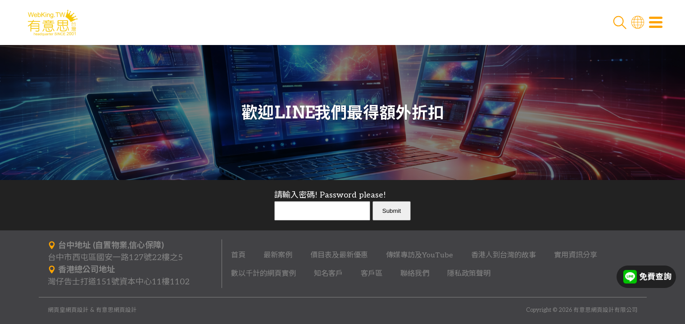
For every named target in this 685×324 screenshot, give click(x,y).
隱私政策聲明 (468, 273)
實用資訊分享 (575, 255)
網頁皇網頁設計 (68, 310)
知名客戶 (328, 273)
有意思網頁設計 (116, 310)
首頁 (238, 255)
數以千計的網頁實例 (263, 273)
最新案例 (277, 255)
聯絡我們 (414, 273)
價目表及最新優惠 (339, 255)
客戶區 (371, 273)
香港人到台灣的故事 (503, 255)
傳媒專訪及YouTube (419, 255)
